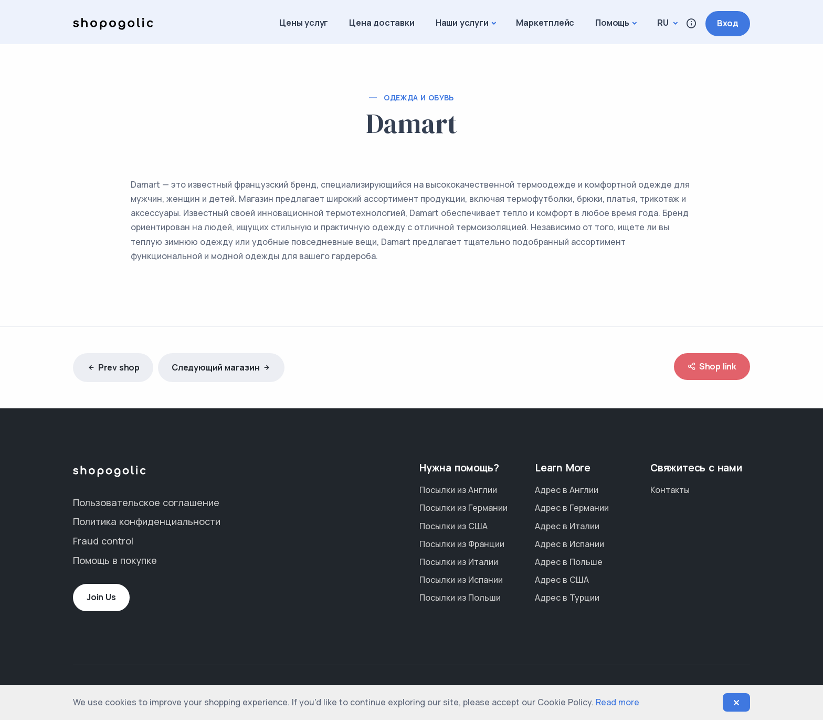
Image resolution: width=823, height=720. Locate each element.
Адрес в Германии (572, 507)
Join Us (101, 597)
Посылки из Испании (461, 579)
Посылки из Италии (458, 562)
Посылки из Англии (458, 490)
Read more (617, 702)
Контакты (670, 490)
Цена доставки (381, 22)
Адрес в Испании (569, 544)
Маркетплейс (545, 22)
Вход (727, 23)
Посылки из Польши (460, 597)
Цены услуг (303, 22)
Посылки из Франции (461, 544)
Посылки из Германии (463, 507)
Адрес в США (562, 579)
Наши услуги (462, 22)
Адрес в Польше (569, 562)
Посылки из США (453, 526)
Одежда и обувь (419, 97)
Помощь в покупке (115, 560)
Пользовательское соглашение (146, 502)
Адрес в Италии (567, 526)
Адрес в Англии (566, 490)
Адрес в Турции (567, 597)
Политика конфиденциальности (146, 521)
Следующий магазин (221, 367)
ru (663, 22)
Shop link (712, 366)
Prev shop (113, 367)
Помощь (612, 22)
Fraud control (103, 540)
